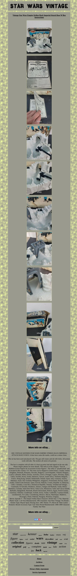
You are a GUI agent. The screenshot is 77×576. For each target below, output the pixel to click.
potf (24, 547)
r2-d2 (66, 539)
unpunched (23, 535)
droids (37, 543)
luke (55, 547)
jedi (57, 539)
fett (32, 551)
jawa (50, 547)
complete (36, 546)
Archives (39, 562)
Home (39, 559)
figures (29, 543)
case (61, 539)
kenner (32, 534)
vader (60, 543)
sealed (32, 539)
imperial (45, 551)
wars (39, 538)
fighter (21, 539)
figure (14, 538)
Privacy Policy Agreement (39, 569)
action (62, 546)
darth (45, 547)
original (16, 546)
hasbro (52, 535)
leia (66, 543)
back (38, 550)
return (58, 535)
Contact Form (39, 565)
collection (18, 542)
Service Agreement (39, 572)
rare (43, 543)
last (29, 547)
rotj (64, 534)
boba (46, 534)
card (26, 539)
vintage (52, 542)
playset (40, 535)
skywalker (49, 539)
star (15, 534)
